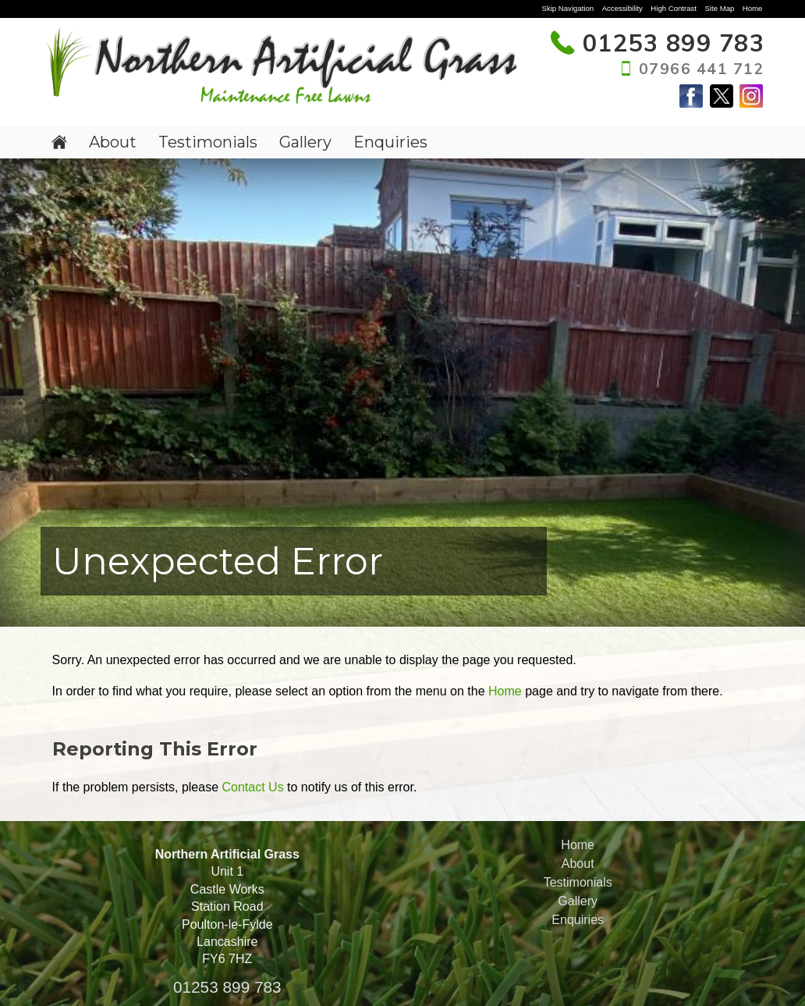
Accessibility (622, 8)
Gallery (305, 142)
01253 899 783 (227, 987)
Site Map (719, 8)
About (113, 142)
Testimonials (207, 142)
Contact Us (252, 787)
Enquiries (390, 142)
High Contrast (674, 8)
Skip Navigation (568, 8)
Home (753, 8)
